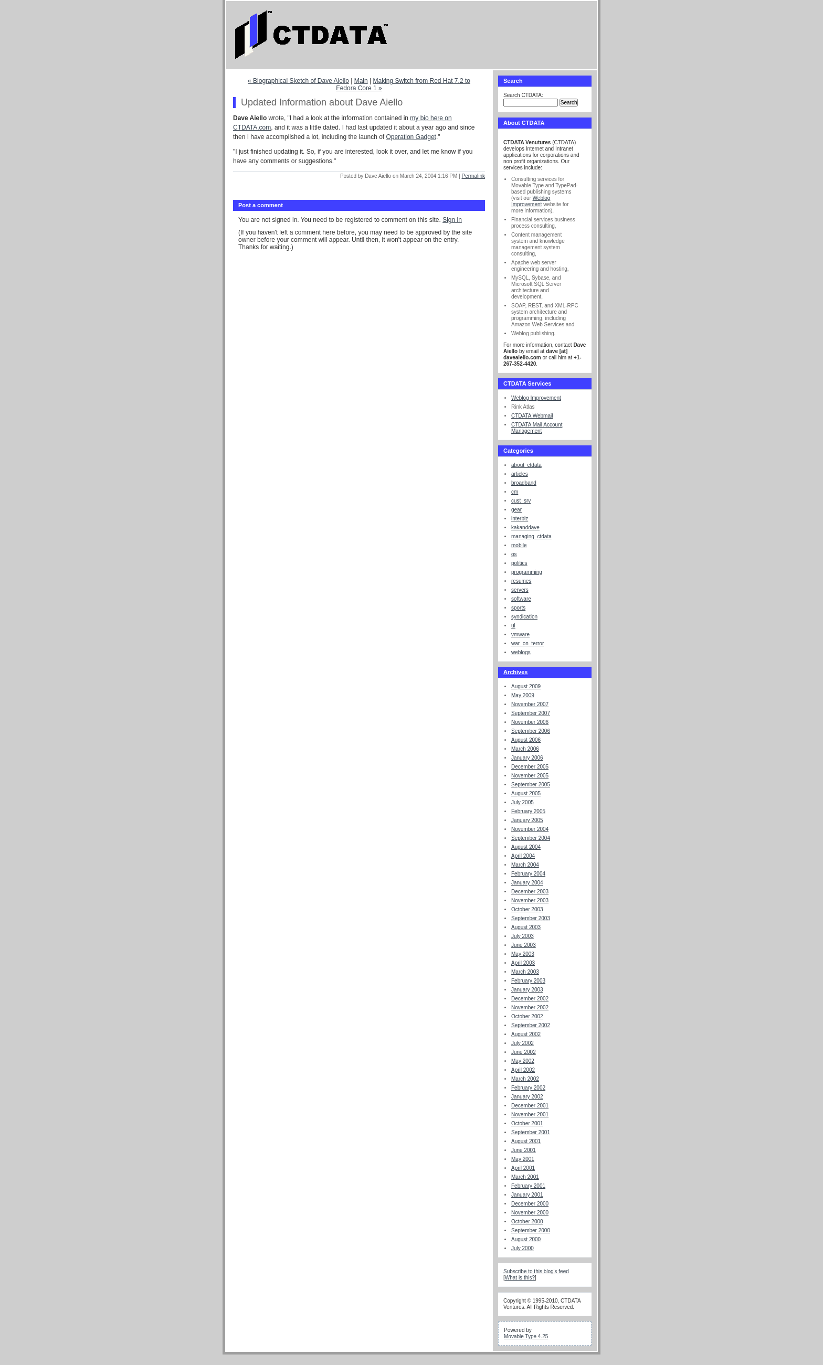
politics (519, 563)
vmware (520, 634)
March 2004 (525, 865)
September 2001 (530, 1132)
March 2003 (525, 972)
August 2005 (526, 793)
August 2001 (526, 1141)
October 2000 (527, 1221)
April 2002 (523, 1070)
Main (361, 80)
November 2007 (529, 704)
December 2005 (529, 767)
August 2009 (526, 686)
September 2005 (530, 784)
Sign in (452, 219)
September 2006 (530, 731)
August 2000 (526, 1239)
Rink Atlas (522, 407)
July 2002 (522, 1043)
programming (526, 572)
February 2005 (528, 811)
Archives (515, 672)
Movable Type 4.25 (526, 1336)
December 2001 (529, 1105)
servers (520, 590)
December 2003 (529, 891)
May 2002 (522, 1061)
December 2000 (529, 1204)
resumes (521, 581)
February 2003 (528, 981)
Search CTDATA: (523, 95)
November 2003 (529, 900)
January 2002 (527, 1097)
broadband (523, 483)
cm (514, 492)
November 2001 (529, 1114)
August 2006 (526, 740)
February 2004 (528, 874)
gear (516, 510)
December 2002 (529, 998)
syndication (524, 617)
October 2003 (527, 909)
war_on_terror (527, 643)
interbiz (519, 518)
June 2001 (523, 1150)
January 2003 (527, 990)
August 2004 (526, 847)
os (514, 554)
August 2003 (526, 927)
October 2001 (527, 1123)
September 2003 (530, 918)
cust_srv (521, 501)
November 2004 (529, 829)
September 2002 (530, 1025)
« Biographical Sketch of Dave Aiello (298, 80)
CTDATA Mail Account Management (536, 428)
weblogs (521, 652)
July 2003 (522, 936)
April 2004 (523, 856)
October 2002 (527, 1016)
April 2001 (523, 1168)
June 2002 (523, 1052)
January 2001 (527, 1195)
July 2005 (522, 802)
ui (513, 625)
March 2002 (525, 1079)
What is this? (520, 1278)
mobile (518, 545)
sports (518, 608)
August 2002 (526, 1034)
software (521, 599)
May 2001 (522, 1159)
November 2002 (529, 1007)
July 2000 (522, 1248)
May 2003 (522, 954)
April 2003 (523, 963)
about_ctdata (526, 465)
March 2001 (525, 1177)
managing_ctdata (531, 536)
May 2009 (522, 695)
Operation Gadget (411, 137)
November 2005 (529, 776)
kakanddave (525, 527)
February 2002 (528, 1088)
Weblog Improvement (530, 201)
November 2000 (529, 1212)
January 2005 (527, 820)
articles (519, 474)
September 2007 (530, 713)
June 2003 (523, 945)
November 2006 (529, 722)
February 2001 (528, 1186)
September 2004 (530, 838)
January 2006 (527, 758)
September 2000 (530, 1230)
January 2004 (527, 883)
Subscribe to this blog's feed (536, 1271)
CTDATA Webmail (532, 416)
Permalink (473, 176)
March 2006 (525, 749)
